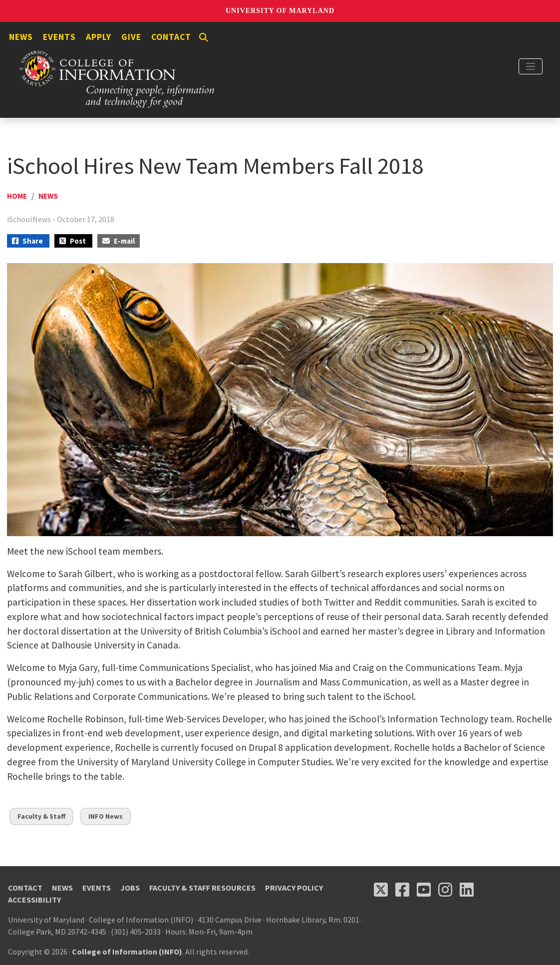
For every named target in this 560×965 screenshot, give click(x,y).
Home (17, 196)
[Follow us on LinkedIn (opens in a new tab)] (467, 890)
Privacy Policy (294, 888)
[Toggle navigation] (531, 66)
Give (131, 36)
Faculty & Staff (41, 816)
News (21, 36)
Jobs (130, 888)
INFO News (105, 816)
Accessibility (34, 900)
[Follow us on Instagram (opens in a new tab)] (445, 890)
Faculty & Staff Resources (202, 888)
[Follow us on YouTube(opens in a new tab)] (424, 890)
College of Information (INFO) (127, 952)
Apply (98, 36)
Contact (171, 36)
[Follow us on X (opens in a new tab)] (381, 890)
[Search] (203, 37)
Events (59, 36)
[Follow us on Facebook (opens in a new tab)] (402, 890)
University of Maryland (280, 10)
